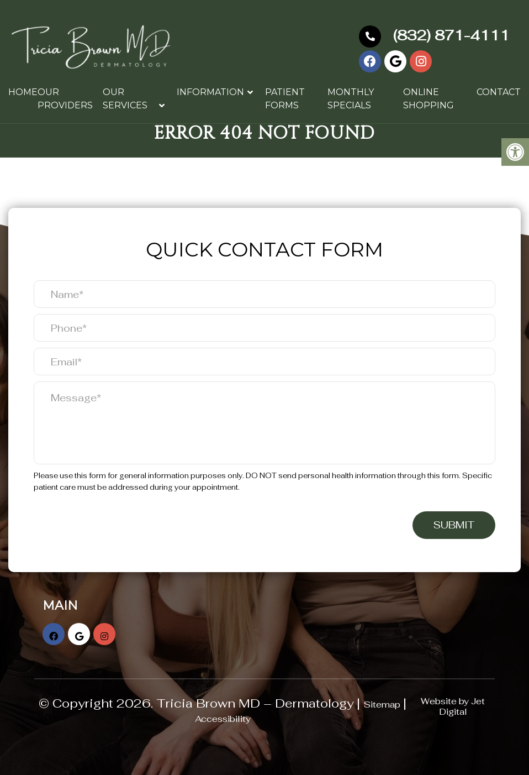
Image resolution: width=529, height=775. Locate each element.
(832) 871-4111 (434, 35)
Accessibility (223, 719)
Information (210, 92)
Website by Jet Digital (453, 706)
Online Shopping (428, 99)
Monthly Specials (350, 99)
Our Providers (65, 99)
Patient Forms (285, 99)
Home (23, 92)
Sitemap (381, 704)
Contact (499, 92)
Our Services (125, 99)
